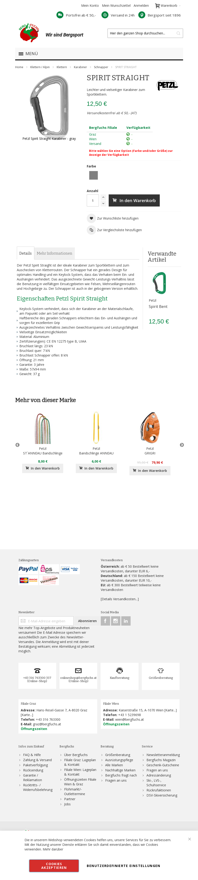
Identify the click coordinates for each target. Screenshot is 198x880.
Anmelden (141, 5)
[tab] (25, 253)
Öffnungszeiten (34, 729)
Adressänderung (158, 775)
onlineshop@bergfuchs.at (78, 678)
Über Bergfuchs (76, 755)
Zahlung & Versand (37, 760)
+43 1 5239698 (129, 715)
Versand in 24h (118, 15)
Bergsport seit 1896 (159, 15)
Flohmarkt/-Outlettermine (74, 791)
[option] (93, 175)
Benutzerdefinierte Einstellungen (123, 865)
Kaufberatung (119, 678)
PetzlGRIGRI (150, 450)
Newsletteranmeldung (163, 755)
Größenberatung (161, 678)
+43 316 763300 (48, 719)
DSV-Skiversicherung (161, 795)
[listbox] (134, 176)
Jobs (67, 804)
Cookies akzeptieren (54, 866)
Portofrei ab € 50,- (76, 15)
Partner (69, 799)
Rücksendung (33, 770)
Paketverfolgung (35, 765)
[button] (113, 218)
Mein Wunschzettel (116, 5)
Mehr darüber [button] (53, 849)
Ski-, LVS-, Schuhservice (156, 782)
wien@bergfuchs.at (129, 719)
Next (180, 445)
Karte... (27, 715)
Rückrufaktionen (158, 790)
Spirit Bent (158, 306)
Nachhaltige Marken (120, 770)
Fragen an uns (116, 780)
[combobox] (145, 33)
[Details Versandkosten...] (120, 599)
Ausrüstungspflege (119, 760)
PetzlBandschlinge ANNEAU (96, 450)
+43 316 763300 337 (37, 678)
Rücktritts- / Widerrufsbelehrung (37, 787)
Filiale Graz (28, 703)
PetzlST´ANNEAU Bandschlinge (43, 450)
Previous (17, 445)
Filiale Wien (111, 703)
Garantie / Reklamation (32, 777)
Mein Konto (90, 5)
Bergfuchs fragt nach (121, 775)
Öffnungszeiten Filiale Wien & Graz (80, 781)
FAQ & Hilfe (32, 755)
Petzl (152, 300)
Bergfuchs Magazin (161, 760)
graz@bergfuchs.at (47, 724)
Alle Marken (114, 765)
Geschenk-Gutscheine (162, 765)
